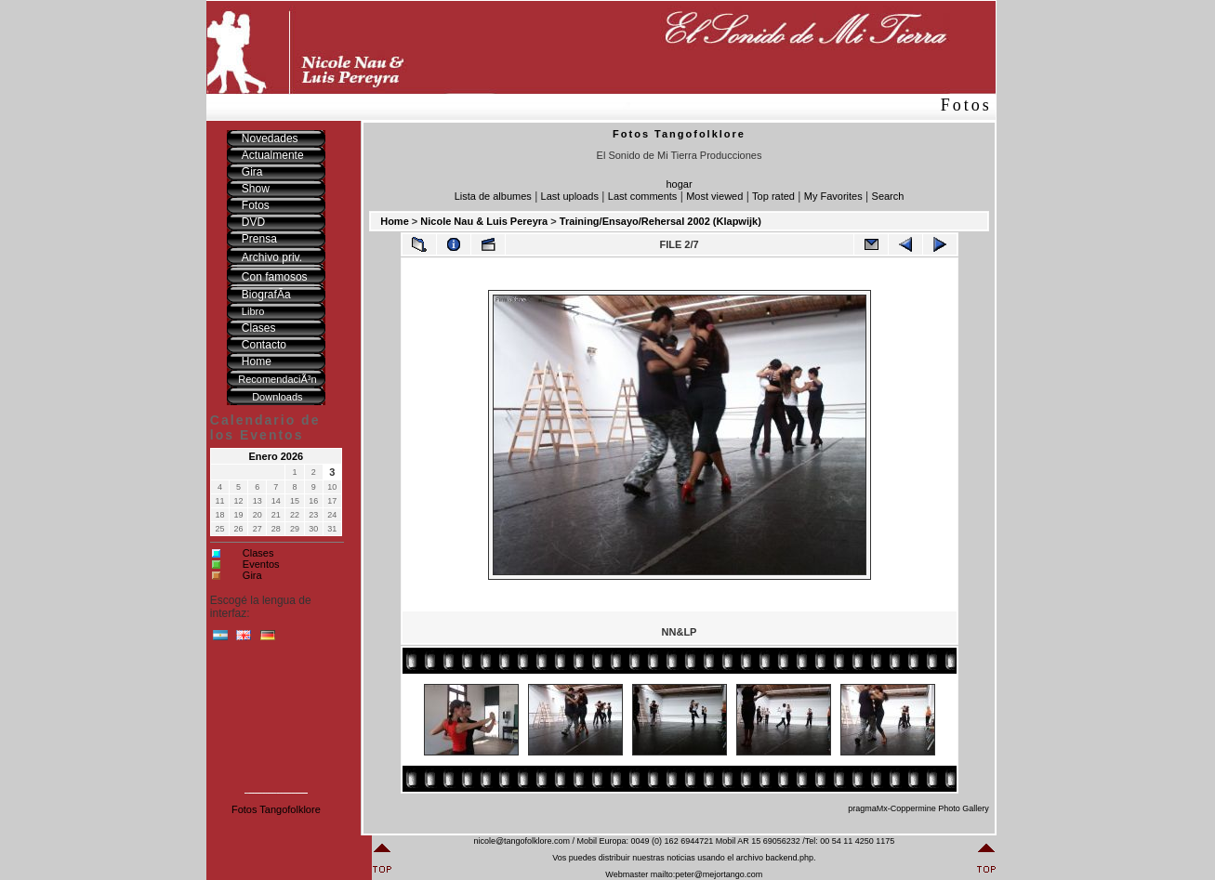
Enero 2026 (276, 456)
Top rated (773, 196)
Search (888, 196)
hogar (679, 184)
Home (394, 221)
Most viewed (714, 196)
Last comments (643, 196)
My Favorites (833, 196)
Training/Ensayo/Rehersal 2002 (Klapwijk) (660, 221)
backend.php (789, 857)
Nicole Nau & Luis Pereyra (484, 221)
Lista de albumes (493, 196)
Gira (252, 575)
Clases (258, 552)
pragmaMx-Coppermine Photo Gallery (918, 808)
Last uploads (570, 196)
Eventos (261, 564)
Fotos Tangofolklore (276, 809)
